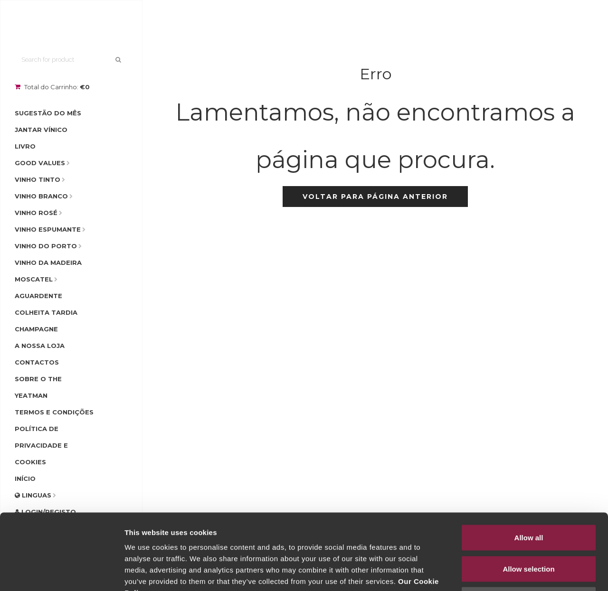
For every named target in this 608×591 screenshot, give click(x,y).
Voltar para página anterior (375, 196)
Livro (25, 146)
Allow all (528, 466)
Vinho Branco (41, 196)
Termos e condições (54, 412)
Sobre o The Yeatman (38, 387)
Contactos (37, 362)
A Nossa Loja (40, 345)
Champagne (36, 329)
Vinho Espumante (48, 229)
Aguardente (38, 296)
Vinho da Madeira (48, 262)
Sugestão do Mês (48, 113)
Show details (498, 572)
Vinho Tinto (37, 179)
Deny (529, 529)
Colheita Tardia (46, 312)
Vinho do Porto (46, 246)
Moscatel (34, 279)
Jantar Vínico (41, 129)
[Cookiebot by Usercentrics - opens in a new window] (61, 572)
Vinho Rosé (36, 212)
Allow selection (528, 498)
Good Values (40, 163)
